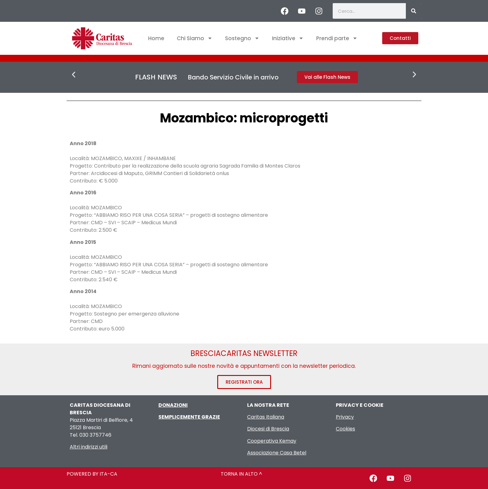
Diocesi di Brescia (268, 428)
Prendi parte (337, 38)
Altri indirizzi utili (88, 446)
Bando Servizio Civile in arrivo (233, 77)
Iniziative (288, 38)
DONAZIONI (173, 405)
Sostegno (242, 38)
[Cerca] (413, 11)
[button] (73, 74)
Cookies (345, 428)
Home (156, 38)
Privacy (345, 416)
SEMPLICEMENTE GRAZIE (189, 416)
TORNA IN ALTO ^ (241, 473)
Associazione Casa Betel (276, 452)
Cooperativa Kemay (271, 440)
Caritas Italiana (265, 416)
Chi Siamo (195, 38)
